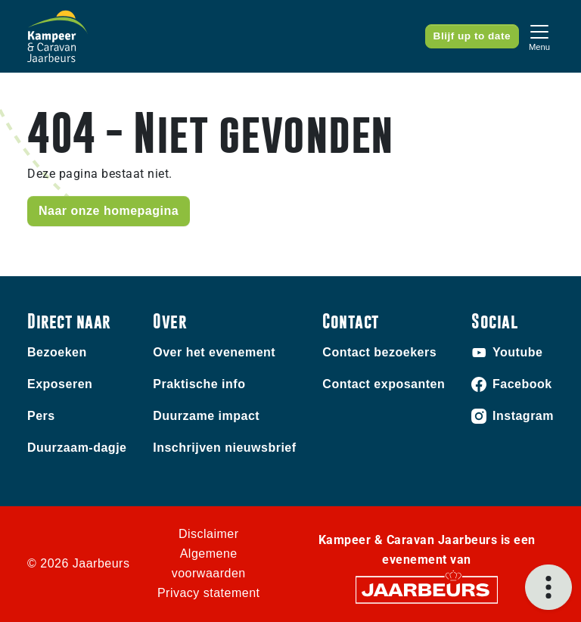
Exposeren (59, 384)
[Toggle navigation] (539, 35)
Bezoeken (57, 352)
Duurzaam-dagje (76, 447)
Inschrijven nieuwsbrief (224, 447)
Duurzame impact (206, 415)
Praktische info (199, 384)
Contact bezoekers (379, 352)
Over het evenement (214, 352)
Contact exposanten (383, 384)
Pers (41, 415)
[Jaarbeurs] (427, 589)
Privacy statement (208, 592)
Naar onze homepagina (109, 210)
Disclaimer (209, 533)
